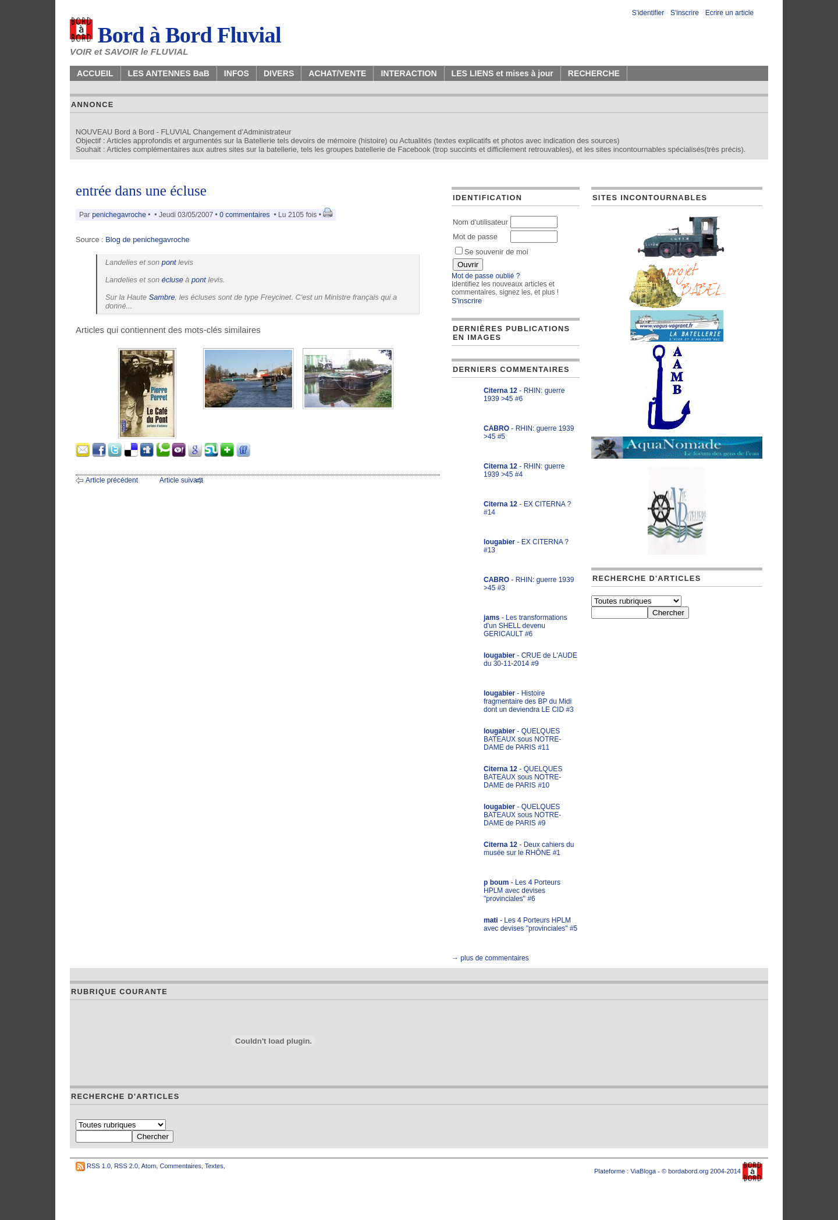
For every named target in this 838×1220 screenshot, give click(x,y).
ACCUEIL (95, 73)
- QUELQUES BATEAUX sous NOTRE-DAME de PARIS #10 (523, 777)
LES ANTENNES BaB (169, 73)
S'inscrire (684, 13)
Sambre (162, 297)
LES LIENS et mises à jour (502, 73)
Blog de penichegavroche (147, 239)
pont (169, 262)
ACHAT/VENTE (337, 73)
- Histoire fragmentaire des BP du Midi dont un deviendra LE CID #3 (529, 701)
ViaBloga (643, 1171)
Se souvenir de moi (491, 251)
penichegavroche (119, 215)
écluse (172, 279)
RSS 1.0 (99, 1165)
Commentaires (180, 1165)
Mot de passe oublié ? (486, 276)
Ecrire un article (729, 13)
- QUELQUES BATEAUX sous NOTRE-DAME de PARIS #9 (522, 815)
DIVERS (279, 73)
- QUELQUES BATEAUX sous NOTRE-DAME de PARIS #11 (522, 739)
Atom (149, 1165)
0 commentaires (245, 215)
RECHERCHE (594, 73)
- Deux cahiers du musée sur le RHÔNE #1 (529, 848)
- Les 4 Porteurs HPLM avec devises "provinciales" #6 (522, 890)
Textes (214, 1165)
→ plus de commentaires (490, 958)
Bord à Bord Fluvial (175, 35)
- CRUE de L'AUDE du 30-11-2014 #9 (530, 659)
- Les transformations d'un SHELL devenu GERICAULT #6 (525, 625)
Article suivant (181, 480)
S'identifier (648, 13)
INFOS (236, 73)
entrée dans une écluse (141, 190)
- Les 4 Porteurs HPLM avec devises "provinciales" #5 (530, 924)
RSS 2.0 (126, 1165)
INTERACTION (408, 73)
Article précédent (112, 480)
